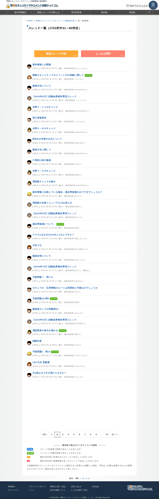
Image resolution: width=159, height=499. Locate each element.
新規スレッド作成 (56, 53)
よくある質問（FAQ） (79, 490)
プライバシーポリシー (37, 487)
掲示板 (104, 12)
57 (107, 434)
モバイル (86, 478)
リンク (31, 490)
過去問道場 (76, 12)
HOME (30, 21)
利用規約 (11, 487)
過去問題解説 (20, 12)
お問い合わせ (76, 487)
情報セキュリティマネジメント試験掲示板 (55, 21)
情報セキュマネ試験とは (48, 12)
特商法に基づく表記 (58, 487)
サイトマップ (13, 490)
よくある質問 (103, 53)
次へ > (114, 434)
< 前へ (44, 434)
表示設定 (95, 487)
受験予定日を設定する (141, 6)
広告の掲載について (58, 490)
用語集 (132, 12)
